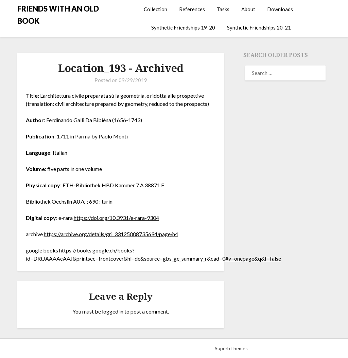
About (248, 9)
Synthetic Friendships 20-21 (259, 27)
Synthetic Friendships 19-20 (183, 27)
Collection (155, 9)
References (192, 9)
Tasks (223, 9)
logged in (112, 311)
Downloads (280, 9)
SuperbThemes (231, 348)
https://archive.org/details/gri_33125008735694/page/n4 (111, 234)
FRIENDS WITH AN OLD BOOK (58, 14)
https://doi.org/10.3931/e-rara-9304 (116, 217)
